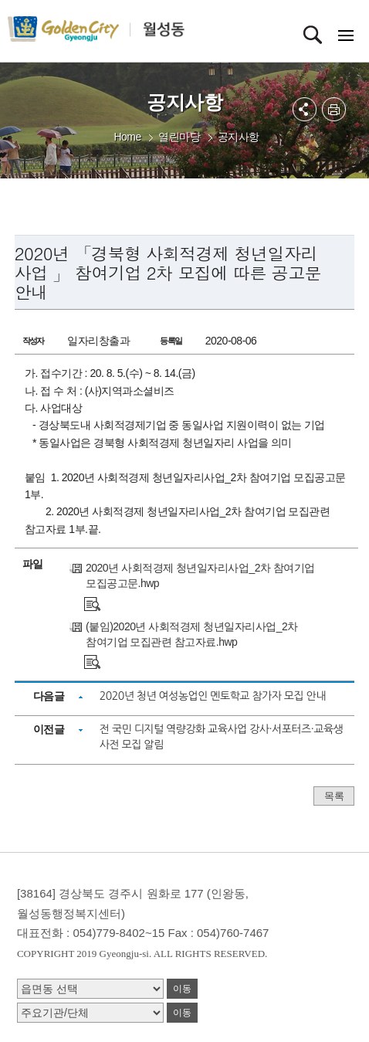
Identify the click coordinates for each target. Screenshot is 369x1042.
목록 (334, 796)
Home (126, 137)
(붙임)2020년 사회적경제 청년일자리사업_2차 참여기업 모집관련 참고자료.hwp (192, 634)
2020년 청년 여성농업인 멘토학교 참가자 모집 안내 (213, 696)
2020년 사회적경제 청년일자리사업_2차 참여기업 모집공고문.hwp (200, 575)
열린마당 (179, 137)
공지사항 (238, 137)
